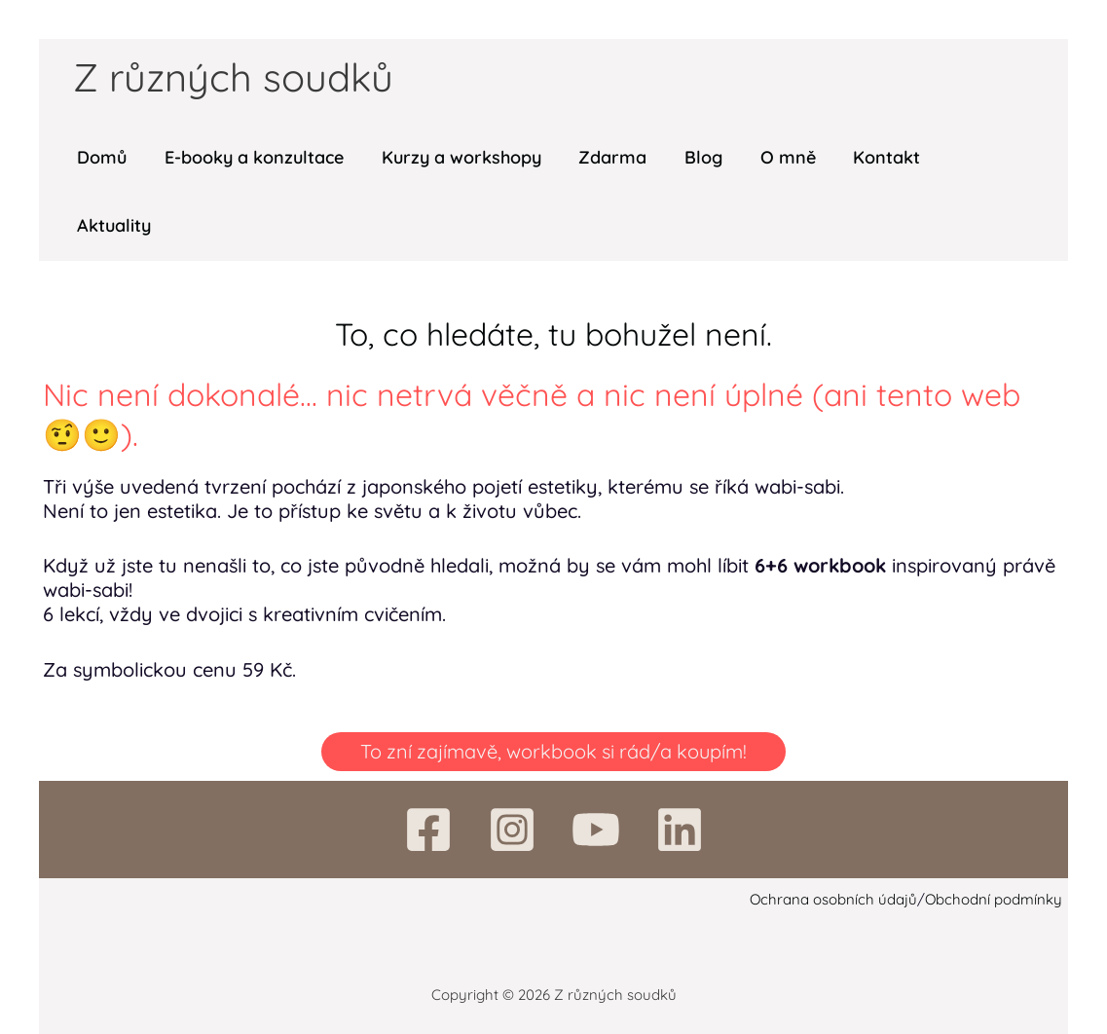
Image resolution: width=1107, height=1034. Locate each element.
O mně (773, 157)
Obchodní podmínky (993, 899)
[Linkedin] (679, 829)
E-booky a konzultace (250, 157)
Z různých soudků (233, 77)
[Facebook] (428, 829)
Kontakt (870, 157)
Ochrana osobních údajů (833, 899)
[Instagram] (512, 829)
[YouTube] (596, 829)
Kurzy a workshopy (455, 157)
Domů (101, 157)
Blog (692, 157)
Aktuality (113, 225)
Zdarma (604, 157)
